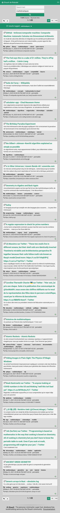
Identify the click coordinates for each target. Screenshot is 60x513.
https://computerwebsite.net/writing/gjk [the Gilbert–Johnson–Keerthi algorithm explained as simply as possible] (16, 159)
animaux (33, 271)
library (14, 46)
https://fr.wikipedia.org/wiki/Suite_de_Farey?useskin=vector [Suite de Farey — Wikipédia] (22, 95)
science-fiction (10, 344)
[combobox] (30, 11)
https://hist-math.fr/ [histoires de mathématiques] (10, 329)
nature (8, 271)
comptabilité (34, 72)
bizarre (42, 72)
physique (18, 346)
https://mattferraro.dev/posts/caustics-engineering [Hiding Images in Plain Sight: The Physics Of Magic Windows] (19, 376)
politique (36, 308)
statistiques (31, 132)
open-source (40, 46)
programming (10, 213)
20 (49, 21)
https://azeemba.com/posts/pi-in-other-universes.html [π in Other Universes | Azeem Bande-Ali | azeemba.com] (20, 178)
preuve (37, 213)
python (8, 46)
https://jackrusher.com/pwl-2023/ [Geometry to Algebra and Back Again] (14, 198)
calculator (49, 110)
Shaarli (11, 507)
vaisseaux (27, 344)
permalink (23, 49)
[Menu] (58, 3)
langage (18, 213)
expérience (24, 487)
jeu (27, 470)
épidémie (8, 398)
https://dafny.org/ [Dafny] (9, 217)
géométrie (21, 174)
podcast (26, 325)
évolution (28, 398)
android (6, 112)
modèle (34, 420)
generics (15, 487)
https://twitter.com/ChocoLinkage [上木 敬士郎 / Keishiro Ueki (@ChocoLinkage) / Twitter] (14, 424)
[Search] (30, 14)
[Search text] (30, 7)
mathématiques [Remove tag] (26, 26)
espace (19, 344)
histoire (20, 193)
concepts (20, 91)
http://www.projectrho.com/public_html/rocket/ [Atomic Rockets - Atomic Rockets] (18, 351)
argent (27, 72)
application (37, 450)
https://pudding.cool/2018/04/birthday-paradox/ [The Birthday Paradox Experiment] (18, 136)
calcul (32, 46)
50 (52, 21)
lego (7, 420)
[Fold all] (7, 20)
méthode (28, 308)
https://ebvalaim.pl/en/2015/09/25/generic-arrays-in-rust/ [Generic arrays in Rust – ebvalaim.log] (22, 491)
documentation (47, 344)
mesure (28, 174)
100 (56, 21)
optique (8, 372)
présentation (28, 193)
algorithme (21, 110)
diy (25, 372)
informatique (40, 110)
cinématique (26, 420)
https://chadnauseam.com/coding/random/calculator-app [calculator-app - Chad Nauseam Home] (22, 117)
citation (30, 450)
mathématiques (23, 46)
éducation (9, 308)
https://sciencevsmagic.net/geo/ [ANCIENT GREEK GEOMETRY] (14, 474)
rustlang (8, 487)
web (31, 470)
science (8, 72)
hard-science (36, 344)
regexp (20, 232)
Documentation (49, 509)
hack (25, 232)
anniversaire (10, 132)
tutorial (39, 132)
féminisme (44, 308)
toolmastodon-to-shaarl (32, 91)
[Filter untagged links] (4, 20)
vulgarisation (30, 110)
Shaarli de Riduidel (10, 2)
